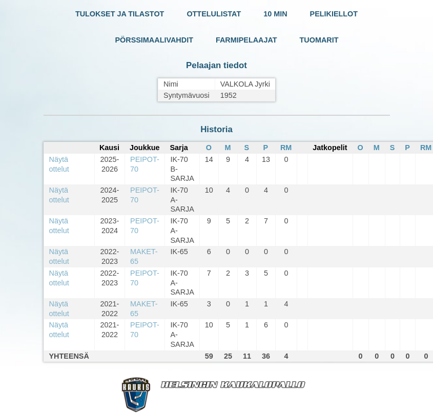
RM (286, 147)
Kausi (109, 147)
